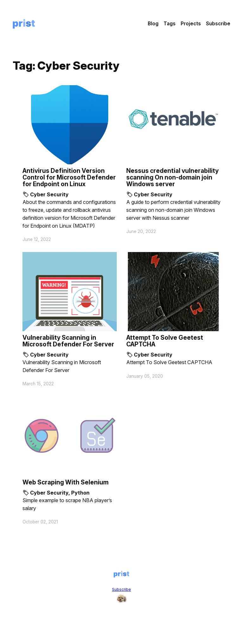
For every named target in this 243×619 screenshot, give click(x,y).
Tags (170, 24)
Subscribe (218, 24)
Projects (191, 24)
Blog (153, 24)
